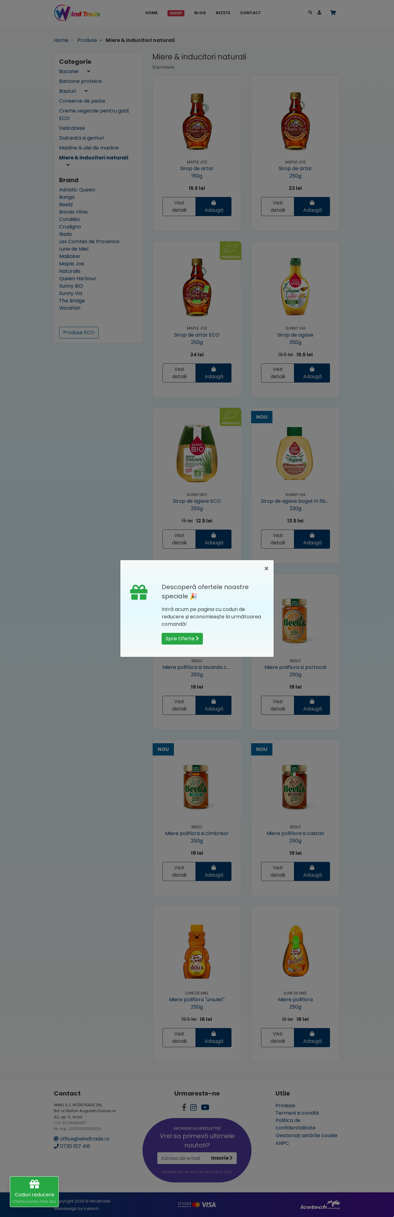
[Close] (266, 568)
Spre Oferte (182, 638)
